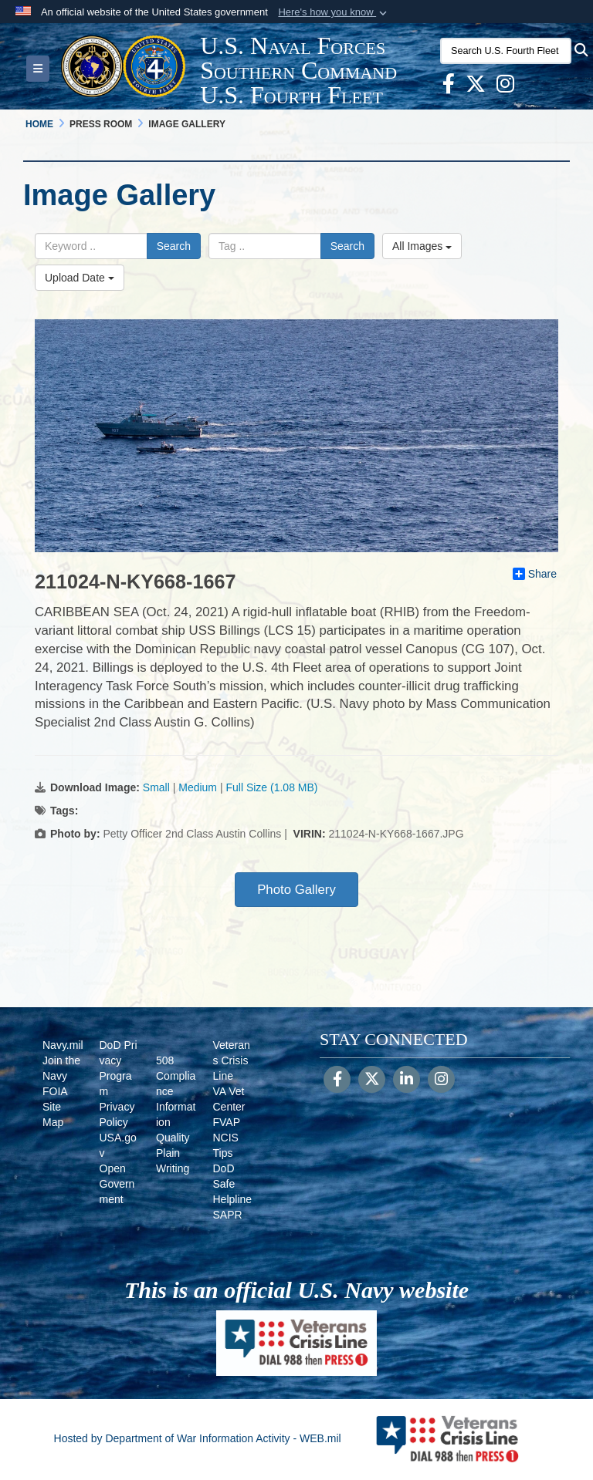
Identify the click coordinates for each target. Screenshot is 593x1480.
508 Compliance (175, 1075)
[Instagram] (441, 1080)
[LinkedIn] (406, 1080)
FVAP (227, 1122)
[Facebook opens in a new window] (448, 87)
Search (174, 246)
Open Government (117, 1183)
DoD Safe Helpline (232, 1183)
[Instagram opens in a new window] (505, 87)
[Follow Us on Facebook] (337, 1080)
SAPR (227, 1215)
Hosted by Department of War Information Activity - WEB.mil (197, 1438)
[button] (334, 12)
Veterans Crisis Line (231, 1060)
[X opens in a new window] (476, 87)
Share (535, 574)
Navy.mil (62, 1045)
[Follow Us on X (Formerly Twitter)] (371, 1080)
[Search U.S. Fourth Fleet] (505, 51)
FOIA (55, 1091)
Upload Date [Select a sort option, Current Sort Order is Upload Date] (79, 277)
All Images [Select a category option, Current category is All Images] (422, 246)
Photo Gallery (296, 889)
